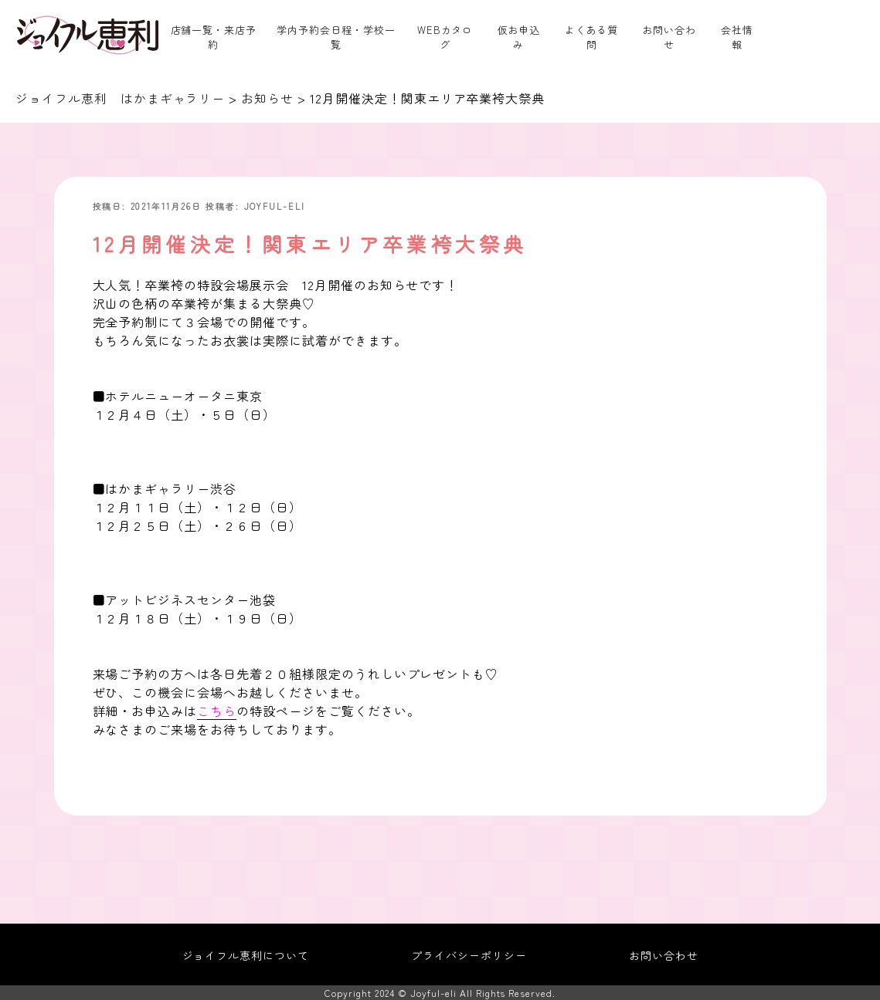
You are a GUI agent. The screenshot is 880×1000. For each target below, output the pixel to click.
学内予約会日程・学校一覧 (336, 37)
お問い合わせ (669, 37)
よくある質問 (592, 37)
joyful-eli (275, 206)
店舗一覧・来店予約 (214, 37)
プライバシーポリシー (469, 955)
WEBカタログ (445, 37)
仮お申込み (519, 37)
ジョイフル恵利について (246, 955)
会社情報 (737, 37)
